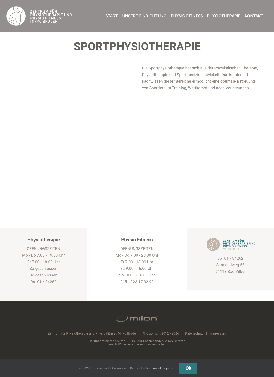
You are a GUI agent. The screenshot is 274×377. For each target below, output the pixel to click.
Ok (188, 368)
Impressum (218, 333)
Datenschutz (194, 333)
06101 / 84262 (44, 281)
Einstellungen (162, 368)
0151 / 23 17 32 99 (137, 281)
